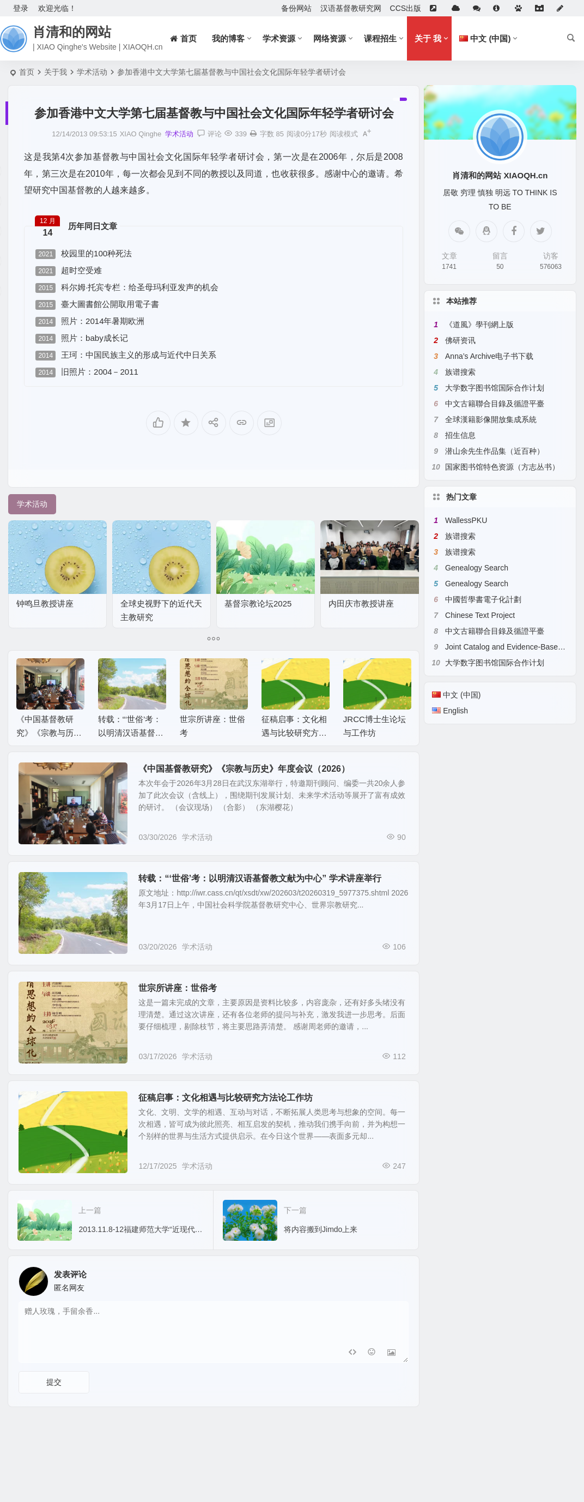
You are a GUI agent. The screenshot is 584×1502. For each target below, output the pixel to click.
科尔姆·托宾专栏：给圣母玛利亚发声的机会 (126, 288)
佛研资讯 (460, 340)
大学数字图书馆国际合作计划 (494, 387)
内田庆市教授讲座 (361, 603)
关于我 (55, 72)
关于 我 (428, 38)
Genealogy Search (476, 567)
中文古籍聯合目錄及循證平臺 (494, 403)
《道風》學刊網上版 (479, 324)
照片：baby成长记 (81, 338)
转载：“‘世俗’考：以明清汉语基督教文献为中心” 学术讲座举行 (259, 878)
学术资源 (279, 38)
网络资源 (329, 38)
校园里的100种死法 (83, 254)
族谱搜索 (460, 372)
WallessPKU (466, 520)
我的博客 (228, 38)
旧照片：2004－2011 (86, 372)
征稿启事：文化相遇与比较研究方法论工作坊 (294, 732)
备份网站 (296, 8)
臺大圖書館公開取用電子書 (97, 304)
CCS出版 (406, 8)
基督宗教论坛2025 (257, 603)
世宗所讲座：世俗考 (177, 988)
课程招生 (380, 38)
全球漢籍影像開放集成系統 (491, 419)
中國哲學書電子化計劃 (483, 599)
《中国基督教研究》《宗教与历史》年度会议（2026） (244, 768)
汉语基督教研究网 (350, 8)
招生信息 (460, 435)
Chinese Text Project (480, 615)
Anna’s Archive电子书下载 (489, 356)
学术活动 (92, 72)
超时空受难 (68, 271)
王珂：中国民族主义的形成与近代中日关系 (125, 355)
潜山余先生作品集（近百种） (494, 451)
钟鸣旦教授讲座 (45, 603)
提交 (54, 1382)
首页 (26, 72)
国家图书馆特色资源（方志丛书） (502, 466)
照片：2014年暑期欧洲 (89, 321)
